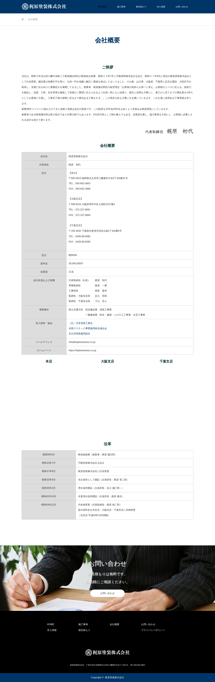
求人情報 (161, 7)
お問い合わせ (182, 7)
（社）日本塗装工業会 (81, 323)
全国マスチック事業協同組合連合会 (88, 328)
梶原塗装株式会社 (114, 677)
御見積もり (141, 7)
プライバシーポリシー (153, 630)
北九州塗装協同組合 (79, 333)
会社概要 (102, 7)
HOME (50, 624)
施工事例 (121, 7)
